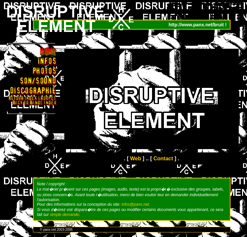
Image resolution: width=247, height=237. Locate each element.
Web (135, 158)
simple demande (64, 214)
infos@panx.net (135, 204)
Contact (163, 158)
